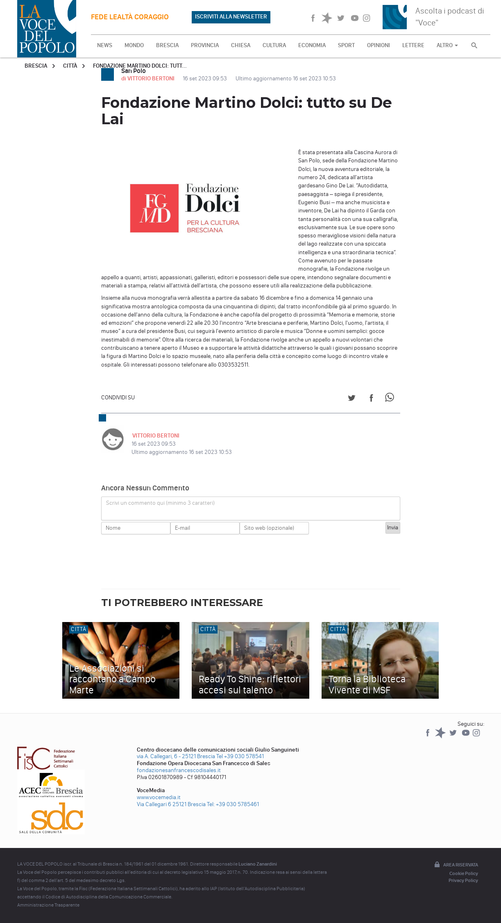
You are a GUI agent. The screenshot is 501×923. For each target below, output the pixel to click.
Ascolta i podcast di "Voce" (449, 16)
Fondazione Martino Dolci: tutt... (140, 65)
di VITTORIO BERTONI (148, 78)
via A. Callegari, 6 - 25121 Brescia (176, 756)
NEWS (104, 45)
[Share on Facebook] (371, 399)
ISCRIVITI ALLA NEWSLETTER (231, 16)
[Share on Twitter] (351, 399)
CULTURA (274, 45)
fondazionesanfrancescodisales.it (179, 770)
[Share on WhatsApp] (391, 399)
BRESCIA (167, 45)
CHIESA (240, 45)
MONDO (134, 45)
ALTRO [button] (447, 45)
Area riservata (455, 865)
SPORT (346, 45)
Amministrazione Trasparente (48, 905)
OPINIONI (378, 45)
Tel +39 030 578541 (240, 756)
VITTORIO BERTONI (155, 435)
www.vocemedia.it (159, 797)
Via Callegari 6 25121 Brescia (171, 804)
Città (70, 65)
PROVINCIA (205, 45)
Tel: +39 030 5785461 (233, 804)
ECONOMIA (312, 45)
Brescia (36, 65)
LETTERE (413, 45)
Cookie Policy (463, 873)
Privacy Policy (463, 880)
